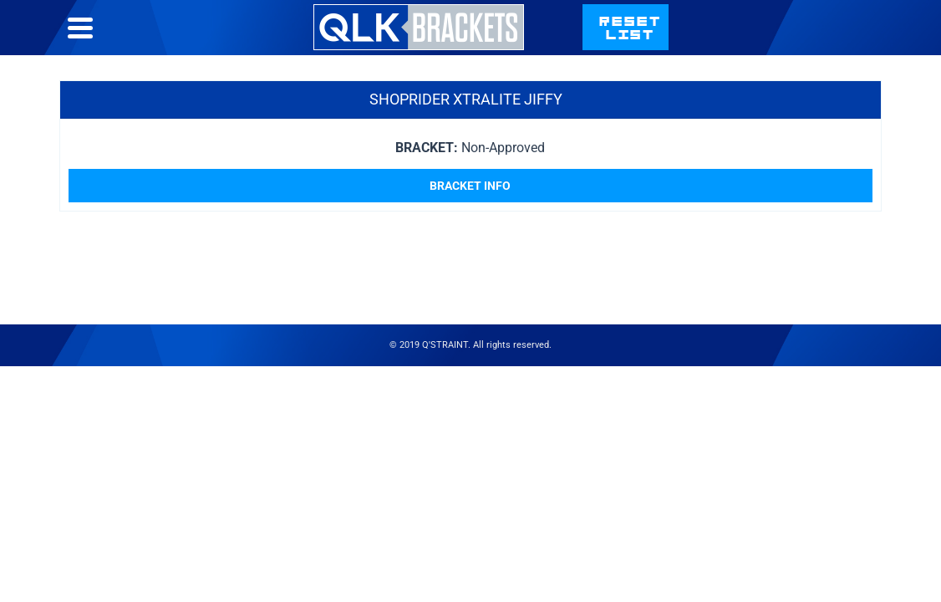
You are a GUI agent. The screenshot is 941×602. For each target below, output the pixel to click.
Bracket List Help (564, 44)
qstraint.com (824, 44)
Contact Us (699, 44)
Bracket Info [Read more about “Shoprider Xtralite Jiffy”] (470, 219)
